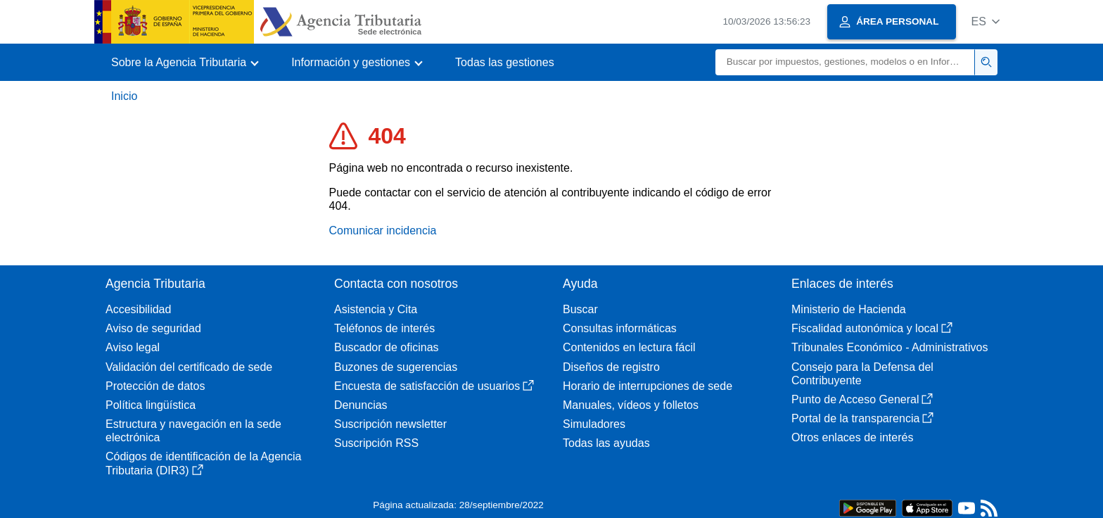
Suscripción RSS (376, 443)
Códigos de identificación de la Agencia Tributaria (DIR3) (203, 463)
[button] (985, 21)
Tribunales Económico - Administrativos (889, 347)
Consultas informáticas (620, 328)
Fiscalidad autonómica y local (871, 328)
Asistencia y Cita (375, 309)
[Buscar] (845, 62)
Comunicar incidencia (383, 230)
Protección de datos (155, 386)
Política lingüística (151, 405)
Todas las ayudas (606, 443)
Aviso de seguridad (153, 328)
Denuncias (361, 405)
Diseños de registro (611, 367)
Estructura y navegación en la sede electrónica (193, 430)
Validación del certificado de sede (189, 367)
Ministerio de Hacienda (848, 309)
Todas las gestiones (504, 62)
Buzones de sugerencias (395, 367)
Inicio (124, 96)
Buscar (580, 309)
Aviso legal (133, 347)
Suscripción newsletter (390, 424)
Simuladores (594, 424)
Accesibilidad (138, 309)
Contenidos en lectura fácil (629, 347)
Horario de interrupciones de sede (647, 386)
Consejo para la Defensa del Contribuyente (862, 373)
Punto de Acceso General (862, 399)
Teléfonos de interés (384, 328)
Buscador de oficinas (386, 347)
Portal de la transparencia (862, 418)
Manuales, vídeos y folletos (631, 405)
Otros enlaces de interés (852, 437)
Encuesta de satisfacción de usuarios (434, 386)
